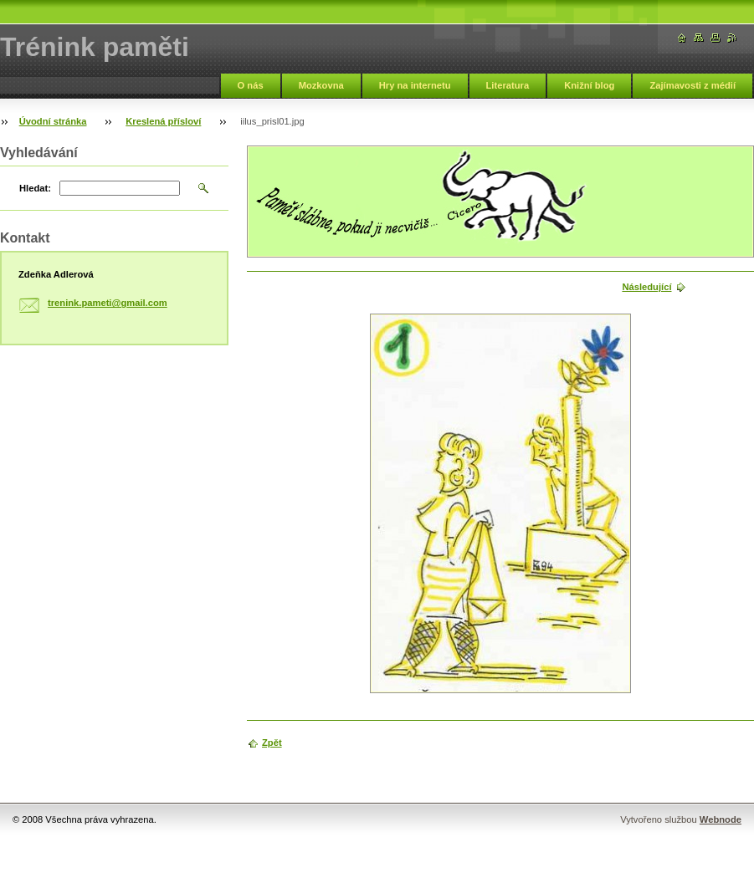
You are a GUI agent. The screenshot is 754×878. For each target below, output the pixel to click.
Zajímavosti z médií (692, 85)
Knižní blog (589, 85)
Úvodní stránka (53, 121)
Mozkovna (321, 85)
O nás (251, 85)
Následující (646, 287)
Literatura (508, 85)
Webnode (720, 819)
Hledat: (35, 188)
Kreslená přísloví (163, 121)
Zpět (272, 743)
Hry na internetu (415, 85)
